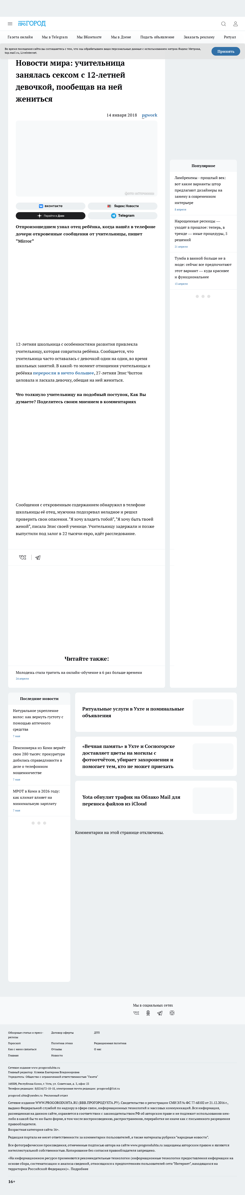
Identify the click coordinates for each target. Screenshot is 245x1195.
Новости (57, 1055)
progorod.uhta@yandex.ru (25, 1095)
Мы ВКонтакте (89, 37)
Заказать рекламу (199, 37)
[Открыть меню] (10, 24)
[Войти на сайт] (235, 24)
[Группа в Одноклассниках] (148, 1013)
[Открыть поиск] (223, 24)
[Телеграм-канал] (122, 215)
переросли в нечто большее (63, 373)
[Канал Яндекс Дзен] (50, 215)
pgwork (149, 115)
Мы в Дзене (121, 37)
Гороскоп (14, 1043)
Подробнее (79, 1169)
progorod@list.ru (108, 1088)
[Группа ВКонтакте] (50, 206)
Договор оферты (62, 1032)
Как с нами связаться (22, 1049)
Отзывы (56, 1049)
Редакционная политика (110, 1043)
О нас (97, 1049)
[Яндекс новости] (122, 206)
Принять (225, 51)
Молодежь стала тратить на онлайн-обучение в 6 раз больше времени (86, 676)
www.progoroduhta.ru (45, 1067)
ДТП (97, 1032)
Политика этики (62, 1043)
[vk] (23, 557)
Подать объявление (157, 37)
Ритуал (230, 37)
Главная (13, 1055)
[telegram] (39, 557)
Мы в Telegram (55, 37)
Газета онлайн (20, 37)
